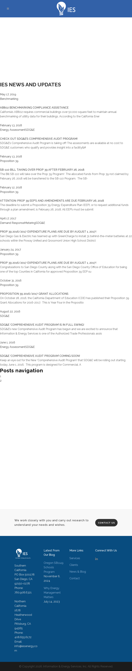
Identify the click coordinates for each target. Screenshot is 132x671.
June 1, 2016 (7, 342)
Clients (73, 565)
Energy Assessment (12, 129)
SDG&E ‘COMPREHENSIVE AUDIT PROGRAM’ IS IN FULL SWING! (42, 324)
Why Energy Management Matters (52, 593)
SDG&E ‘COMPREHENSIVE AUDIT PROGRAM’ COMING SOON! (40, 356)
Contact (74, 578)
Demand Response (12, 223)
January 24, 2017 (10, 249)
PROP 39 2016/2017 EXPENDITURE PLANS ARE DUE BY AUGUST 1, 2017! (48, 231)
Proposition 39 (9, 161)
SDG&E (30, 129)
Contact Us (106, 522)
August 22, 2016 (10, 311)
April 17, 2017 (8, 218)
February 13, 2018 (11, 125)
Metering (30, 223)
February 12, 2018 (11, 187)
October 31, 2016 (10, 280)
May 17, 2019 (8, 94)
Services (74, 558)
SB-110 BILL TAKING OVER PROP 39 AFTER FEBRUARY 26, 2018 (42, 169)
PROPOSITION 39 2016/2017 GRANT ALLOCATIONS (34, 293)
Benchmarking (9, 98)
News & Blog (77, 571)
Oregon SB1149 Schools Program (53, 567)
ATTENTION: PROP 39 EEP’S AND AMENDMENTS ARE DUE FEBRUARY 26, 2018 (52, 200)
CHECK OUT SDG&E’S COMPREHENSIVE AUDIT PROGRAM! (39, 138)
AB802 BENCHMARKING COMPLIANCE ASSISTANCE (34, 107)
